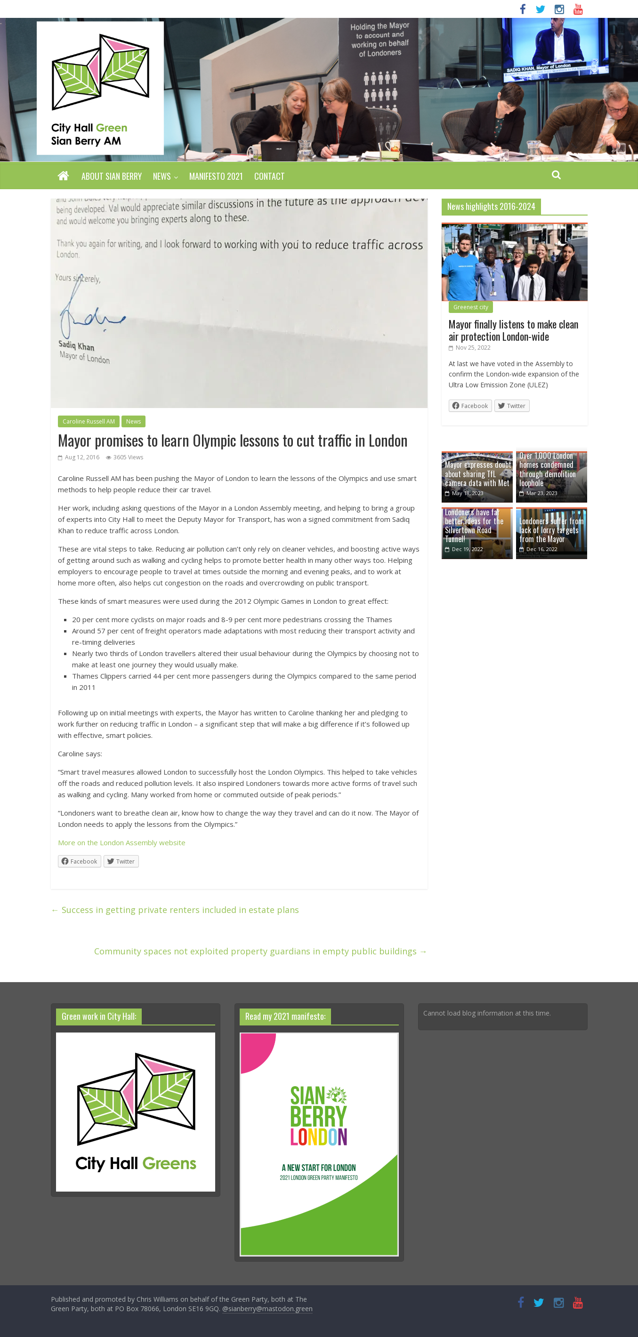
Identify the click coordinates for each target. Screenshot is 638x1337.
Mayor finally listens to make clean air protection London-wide (513, 330)
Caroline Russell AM (89, 421)
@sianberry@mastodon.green (267, 1308)
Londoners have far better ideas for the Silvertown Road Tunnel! (474, 525)
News (162, 176)
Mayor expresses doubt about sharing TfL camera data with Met (478, 473)
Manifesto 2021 (216, 176)
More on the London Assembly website (122, 842)
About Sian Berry (111, 176)
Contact (269, 176)
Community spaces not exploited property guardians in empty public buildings (261, 951)
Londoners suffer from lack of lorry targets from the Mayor (551, 529)
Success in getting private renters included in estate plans (175, 909)
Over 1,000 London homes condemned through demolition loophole (547, 469)
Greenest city (470, 307)
